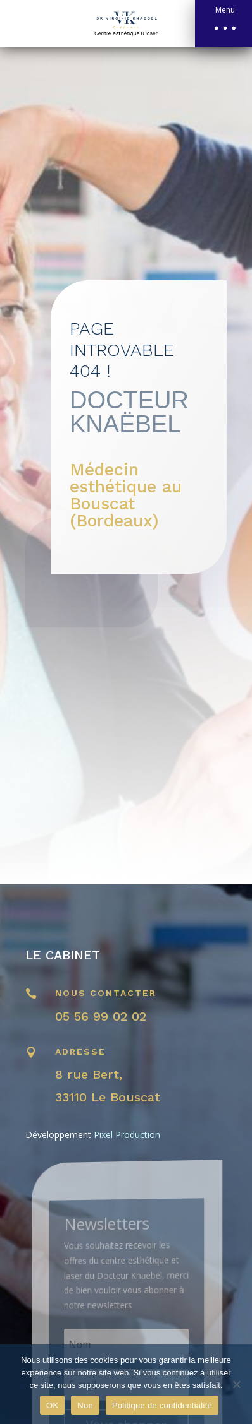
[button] (223, 23)
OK (52, 1405)
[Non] (236, 1384)
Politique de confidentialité (162, 1405)
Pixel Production (127, 1135)
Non (85, 1405)
